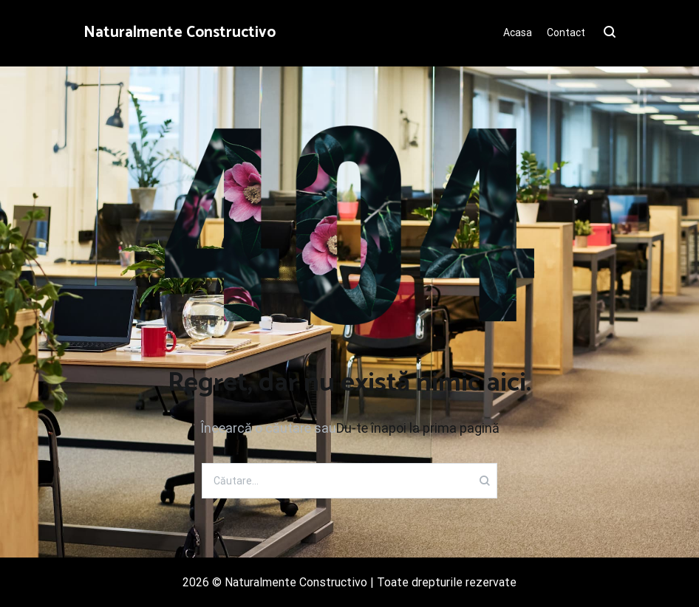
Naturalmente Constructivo (179, 32)
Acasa (517, 32)
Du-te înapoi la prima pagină (417, 428)
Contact (566, 32)
